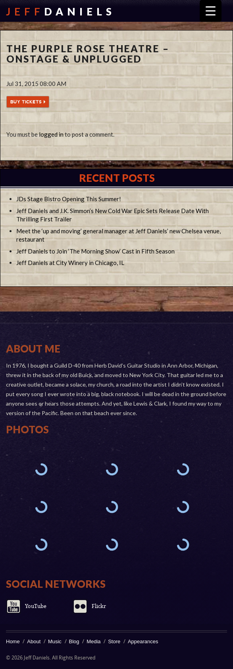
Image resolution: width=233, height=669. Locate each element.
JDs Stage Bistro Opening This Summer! (68, 198)
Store (114, 641)
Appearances (143, 641)
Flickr (99, 606)
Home (13, 641)
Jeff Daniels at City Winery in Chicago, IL (70, 262)
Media (93, 641)
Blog (74, 641)
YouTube (35, 606)
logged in (51, 134)
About (33, 641)
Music (55, 641)
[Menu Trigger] (210, 11)
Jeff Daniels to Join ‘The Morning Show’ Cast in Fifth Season (95, 251)
